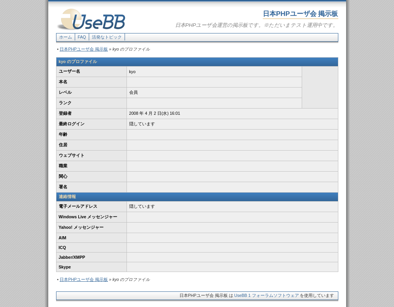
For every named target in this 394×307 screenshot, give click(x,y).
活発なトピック (107, 37)
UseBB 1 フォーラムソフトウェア (266, 295)
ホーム (65, 37)
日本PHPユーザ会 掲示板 (84, 49)
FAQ (82, 37)
